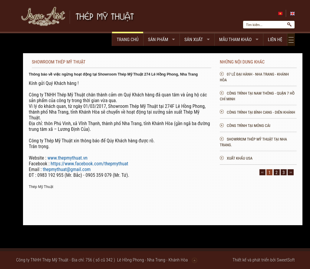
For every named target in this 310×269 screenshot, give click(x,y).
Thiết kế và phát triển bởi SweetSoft (263, 260)
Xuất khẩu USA (271, 158)
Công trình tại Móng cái (280, 125)
